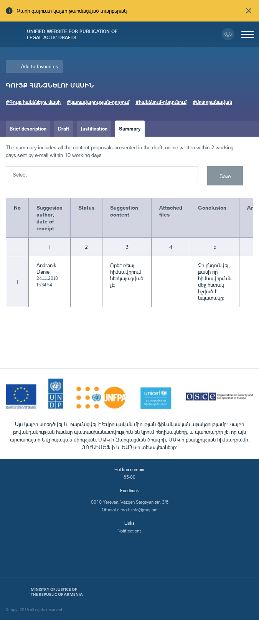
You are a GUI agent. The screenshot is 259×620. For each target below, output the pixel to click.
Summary (130, 128)
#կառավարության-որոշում (98, 102)
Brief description (28, 128)
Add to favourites (39, 66)
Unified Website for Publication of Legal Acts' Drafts (72, 34)
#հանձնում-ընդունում (160, 102)
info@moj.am (144, 510)
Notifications (129, 531)
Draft (63, 128)
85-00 (129, 477)
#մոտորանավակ (212, 102)
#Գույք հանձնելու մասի (33, 102)
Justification (94, 128)
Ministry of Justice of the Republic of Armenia (57, 592)
